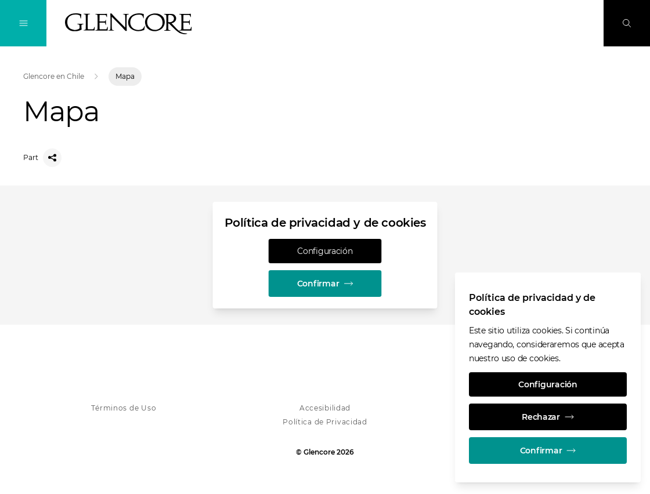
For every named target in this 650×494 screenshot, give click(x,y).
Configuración (324, 251)
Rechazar (548, 417)
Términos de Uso (123, 408)
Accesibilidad (325, 408)
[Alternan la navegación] (23, 23)
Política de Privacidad (325, 421)
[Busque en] (627, 23)
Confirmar (325, 283)
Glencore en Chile (53, 76)
